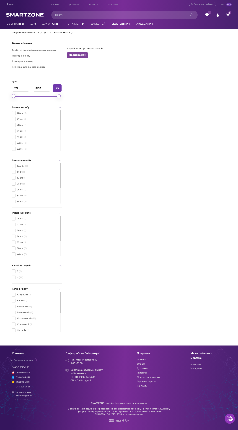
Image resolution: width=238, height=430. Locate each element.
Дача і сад (50, 23)
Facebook (195, 364)
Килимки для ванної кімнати (29, 67)
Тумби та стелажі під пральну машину (34, 50)
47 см (19, 137)
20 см (19, 113)
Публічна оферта (146, 381)
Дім (33, 23)
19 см (19, 178)
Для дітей (98, 23)
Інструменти (74, 23)
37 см (19, 131)
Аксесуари (144, 23)
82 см (19, 149)
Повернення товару (148, 377)
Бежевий (22, 306)
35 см (19, 242)
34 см (19, 201)
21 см (19, 184)
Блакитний (22, 312)
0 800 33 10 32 (20, 367)
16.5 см (20, 166)
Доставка (74, 4)
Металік (20, 330)
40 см (19, 254)
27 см (19, 119)
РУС (223, 4)
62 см (19, 143)
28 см (19, 125)
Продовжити (77, 55)
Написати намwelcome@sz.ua (22, 394)
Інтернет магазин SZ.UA (25, 32)
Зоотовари (121, 23)
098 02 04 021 (23, 377)
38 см (19, 248)
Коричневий (24, 318)
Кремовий (22, 324)
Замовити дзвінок (203, 4)
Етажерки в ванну (22, 61)
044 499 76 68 (23, 386)
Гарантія (93, 4)
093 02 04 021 (23, 382)
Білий (19, 300)
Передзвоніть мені (24, 360)
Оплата (55, 4)
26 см (19, 190)
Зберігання (15, 23)
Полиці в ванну (21, 55)
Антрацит (21, 295)
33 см (19, 195)
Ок (57, 88)
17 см (19, 172)
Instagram (196, 368)
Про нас (141, 359)
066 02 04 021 (23, 372)
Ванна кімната (62, 32)
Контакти (113, 4)
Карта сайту (21, 399)
